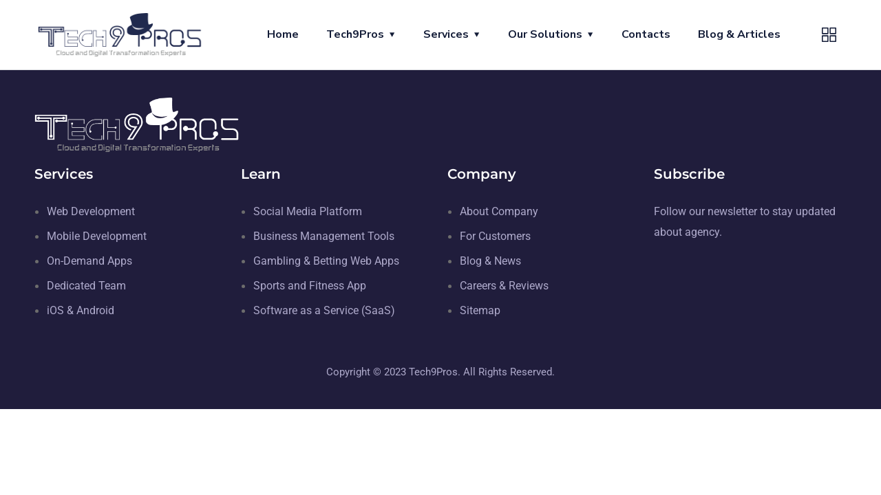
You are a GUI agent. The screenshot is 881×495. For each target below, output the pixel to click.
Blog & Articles (739, 34)
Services (446, 34)
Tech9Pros (355, 34)
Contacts (646, 34)
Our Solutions (545, 34)
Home (283, 34)
